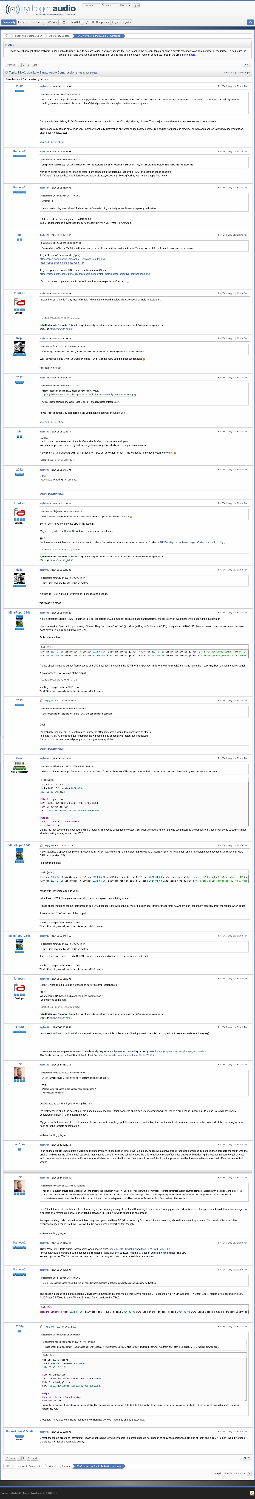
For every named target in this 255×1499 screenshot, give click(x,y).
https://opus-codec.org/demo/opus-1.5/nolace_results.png (72, 259)
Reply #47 (44, 1270)
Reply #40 (44, 936)
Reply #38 (44, 758)
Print (247, 65)
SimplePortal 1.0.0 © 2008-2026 (43, 1493)
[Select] (50, 647)
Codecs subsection (207, 542)
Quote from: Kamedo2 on (63, 708)
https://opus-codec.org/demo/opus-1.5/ (62, 262)
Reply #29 (44, 293)
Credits (26, 1493)
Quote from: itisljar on (62, 511)
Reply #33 (44, 470)
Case (19, 758)
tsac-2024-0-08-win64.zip (156, 1249)
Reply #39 (49, 845)
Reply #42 (44, 1027)
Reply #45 (44, 1178)
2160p (19, 1326)
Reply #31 (44, 377)
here (193, 54)
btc (19, 234)
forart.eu (19, 293)
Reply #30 (44, 338)
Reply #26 (44, 151)
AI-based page (187, 542)
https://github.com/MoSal (51, 142)
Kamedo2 (19, 151)
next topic (245, 72)
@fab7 (43, 984)
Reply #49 (44, 1432)
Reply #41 (44, 979)
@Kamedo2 (47, 201)
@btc (43, 475)
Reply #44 (44, 1145)
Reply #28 (44, 235)
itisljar (19, 338)
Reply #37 (49, 700)
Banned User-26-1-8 (19, 1431)
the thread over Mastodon (65, 1033)
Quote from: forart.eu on (63, 346)
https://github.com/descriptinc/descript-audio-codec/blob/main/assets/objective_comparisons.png (95, 273)
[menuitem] (10, 65)
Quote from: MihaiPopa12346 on (67, 766)
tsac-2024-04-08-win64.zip (123, 1249)
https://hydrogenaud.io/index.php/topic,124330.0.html (180, 1051)
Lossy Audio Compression (28, 36)
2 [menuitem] (23, 65)
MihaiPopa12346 (19, 612)
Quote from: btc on (60, 94)
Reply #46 (44, 1243)
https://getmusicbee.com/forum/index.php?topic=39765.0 (126, 1055)
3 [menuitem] (28, 65)
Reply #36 (44, 613)
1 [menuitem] (18, 65)
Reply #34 (44, 503)
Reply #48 (49, 1327)
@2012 (44, 437)
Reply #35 (44, 570)
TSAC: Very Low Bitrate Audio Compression (98, 36)
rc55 (19, 1064)
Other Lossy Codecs (59, 36)
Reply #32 (44, 432)
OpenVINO (70, 531)
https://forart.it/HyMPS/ (61, 329)
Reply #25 (44, 86)
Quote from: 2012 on (61, 159)
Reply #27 (44, 188)
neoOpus (19, 1144)
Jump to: (218, 1473)
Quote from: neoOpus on (63, 1186)
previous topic (230, 72)
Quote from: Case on (61, 1335)
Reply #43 (44, 1065)
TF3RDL (19, 1027)
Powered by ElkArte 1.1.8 (11, 1493)
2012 (19, 86)
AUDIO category (168, 542)
